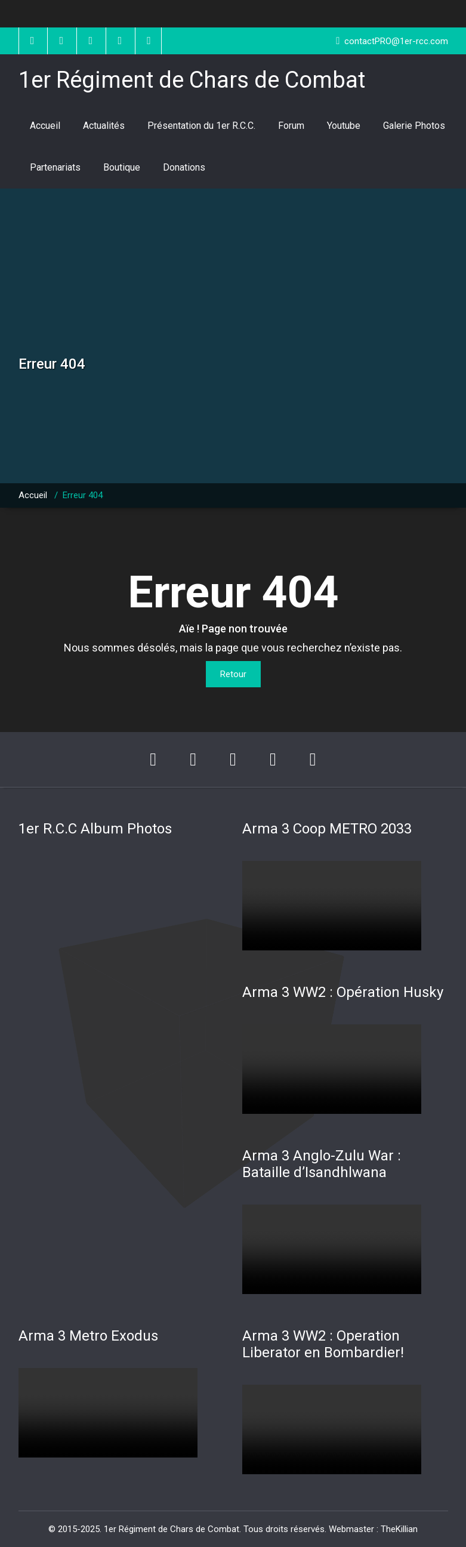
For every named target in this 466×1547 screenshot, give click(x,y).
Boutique (121, 167)
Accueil (45, 125)
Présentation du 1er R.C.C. (201, 125)
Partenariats (55, 167)
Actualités (104, 125)
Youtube (343, 125)
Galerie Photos (414, 125)
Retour (233, 674)
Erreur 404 (83, 495)
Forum (291, 125)
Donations (184, 167)
